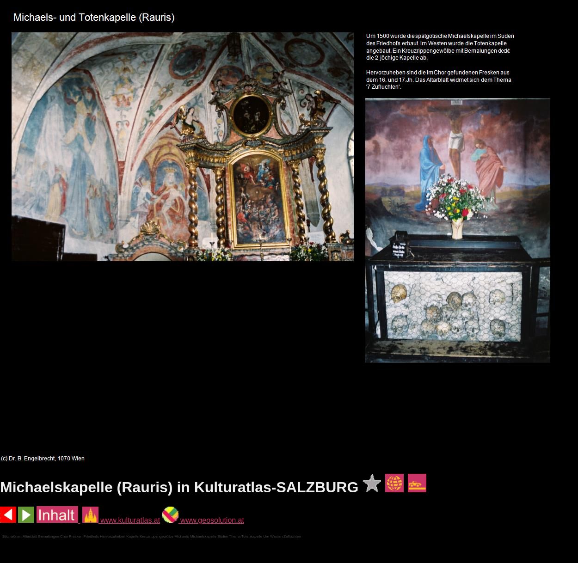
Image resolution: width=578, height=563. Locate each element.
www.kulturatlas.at (121, 520)
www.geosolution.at (203, 520)
